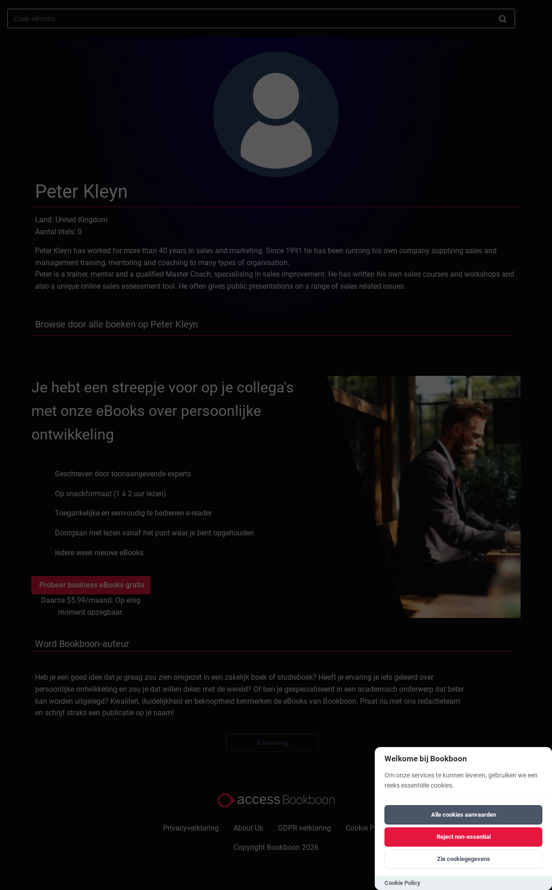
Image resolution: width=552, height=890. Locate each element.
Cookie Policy (402, 882)
